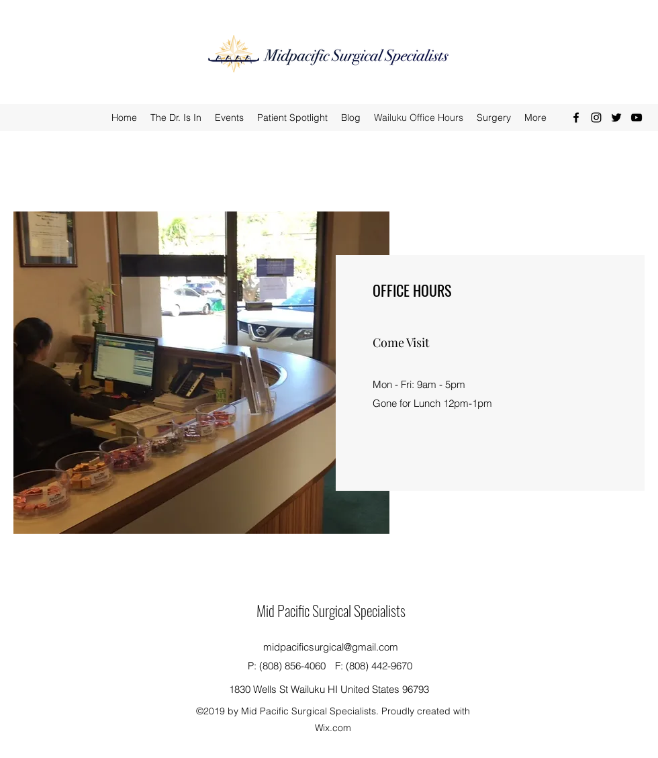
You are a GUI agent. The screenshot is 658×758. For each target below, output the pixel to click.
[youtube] (636, 117)
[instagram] (596, 117)
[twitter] (616, 117)
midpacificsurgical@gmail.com (330, 647)
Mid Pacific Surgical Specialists (331, 610)
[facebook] (576, 117)
